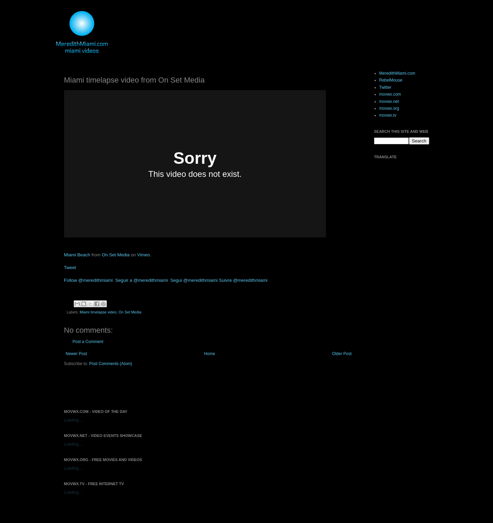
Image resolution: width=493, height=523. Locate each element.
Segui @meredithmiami (193, 280)
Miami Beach (77, 254)
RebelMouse (390, 80)
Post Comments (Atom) (110, 363)
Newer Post (76, 353)
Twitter (385, 87)
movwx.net (389, 101)
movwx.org (389, 108)
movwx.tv (388, 115)
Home (209, 353)
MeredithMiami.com (397, 73)
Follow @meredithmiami (88, 280)
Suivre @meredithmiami (243, 280)
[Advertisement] (144, 387)
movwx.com (390, 94)
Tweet (70, 267)
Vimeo (143, 254)
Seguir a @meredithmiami (141, 280)
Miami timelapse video (98, 312)
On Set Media (116, 254)
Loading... (73, 420)
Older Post (342, 353)
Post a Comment (88, 341)
